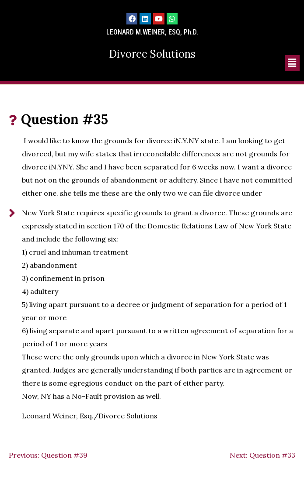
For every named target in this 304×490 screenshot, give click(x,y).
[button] (292, 63)
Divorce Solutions (152, 54)
